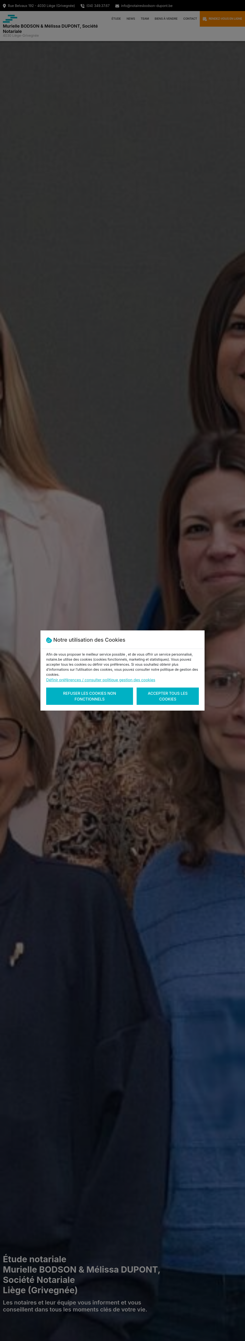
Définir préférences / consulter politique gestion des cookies (100, 679)
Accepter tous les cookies (168, 696)
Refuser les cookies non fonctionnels (89, 696)
